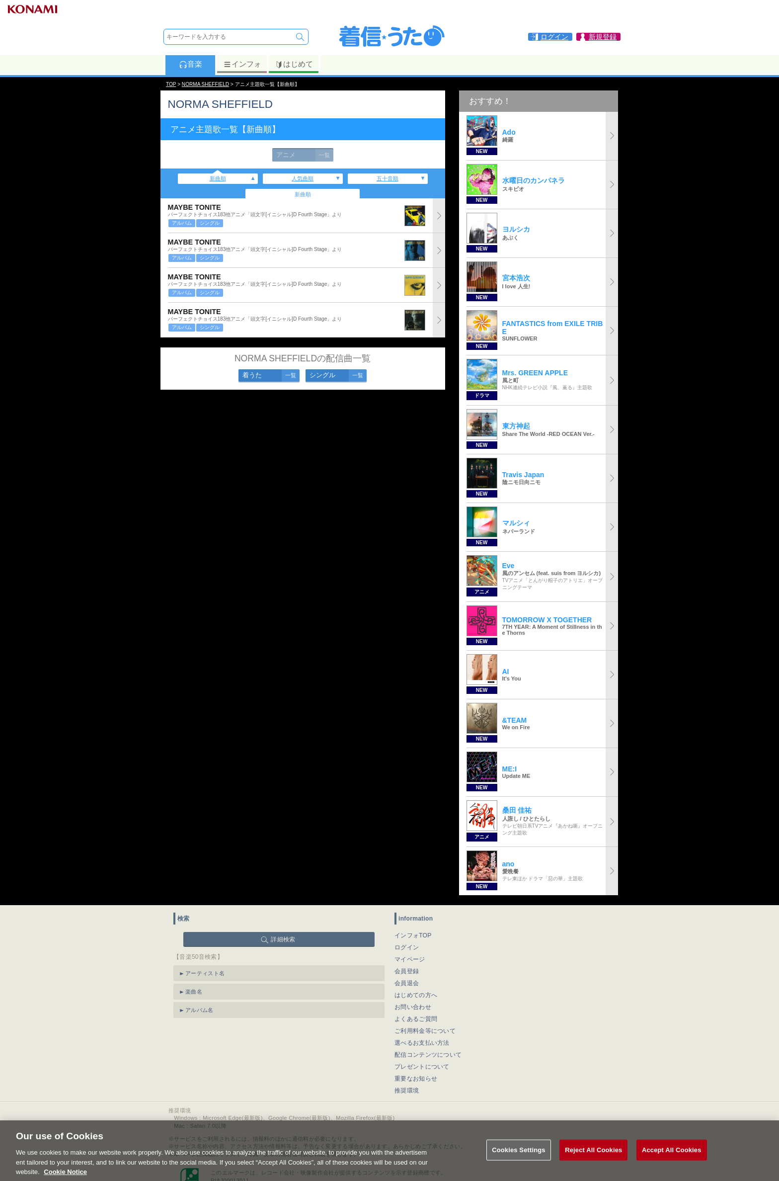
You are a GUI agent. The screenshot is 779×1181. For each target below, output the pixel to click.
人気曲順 (302, 178)
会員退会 (406, 983)
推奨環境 (406, 1090)
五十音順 (387, 178)
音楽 (190, 64)
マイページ (409, 959)
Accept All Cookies (671, 1161)
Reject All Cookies (593, 1161)
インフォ (242, 64)
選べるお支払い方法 (422, 1042)
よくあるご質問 (415, 1018)
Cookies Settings (518, 1161)
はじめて (294, 64)
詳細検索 (283, 939)
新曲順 (218, 178)
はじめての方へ (415, 995)
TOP (171, 84)
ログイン (406, 947)
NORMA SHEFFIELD (205, 84)
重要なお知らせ (415, 1078)
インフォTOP (413, 935)
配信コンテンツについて (428, 1054)
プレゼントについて (422, 1066)
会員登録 (406, 971)
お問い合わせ (412, 1007)
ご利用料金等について (425, 1030)
